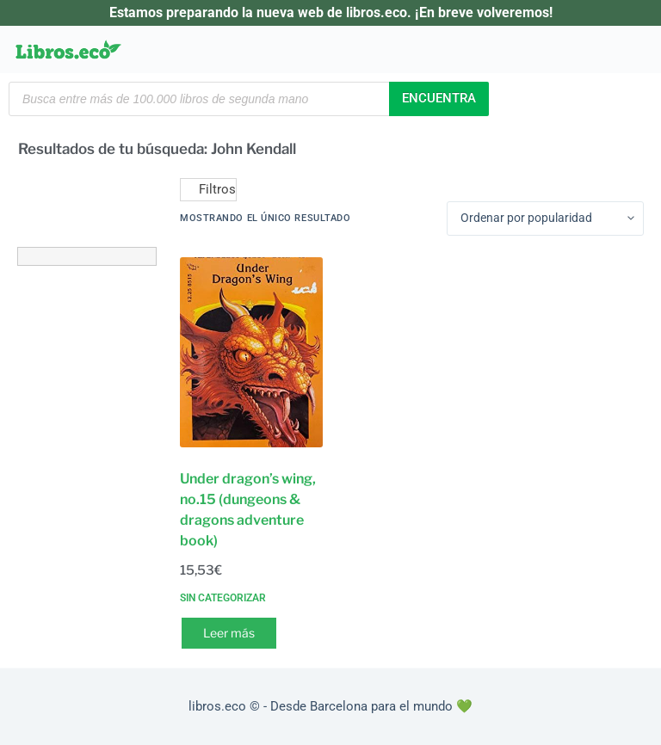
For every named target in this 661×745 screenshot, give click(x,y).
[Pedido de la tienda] (545, 218)
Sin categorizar (223, 598)
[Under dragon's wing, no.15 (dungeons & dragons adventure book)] (251, 352)
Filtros (208, 189)
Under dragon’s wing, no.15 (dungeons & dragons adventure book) (248, 510)
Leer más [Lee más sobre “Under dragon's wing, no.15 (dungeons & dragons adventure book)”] (229, 632)
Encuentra (439, 98)
